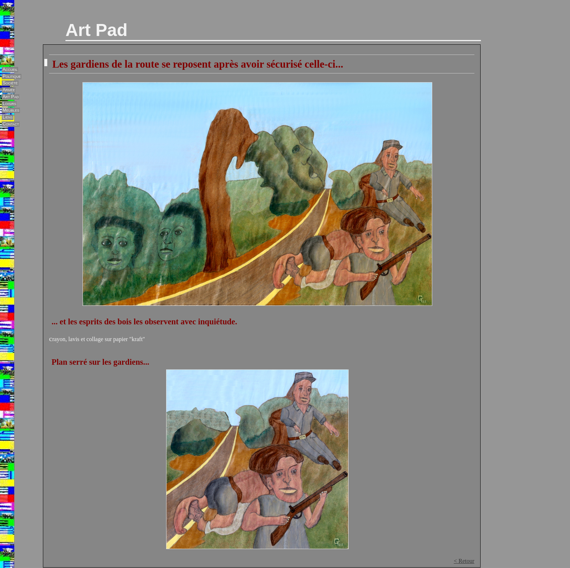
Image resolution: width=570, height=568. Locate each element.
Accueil (10, 69)
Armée (9, 89)
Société (10, 82)
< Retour (464, 561)
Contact (11, 124)
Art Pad (96, 30)
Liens (8, 117)
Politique (12, 76)
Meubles (11, 110)
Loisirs (9, 103)
